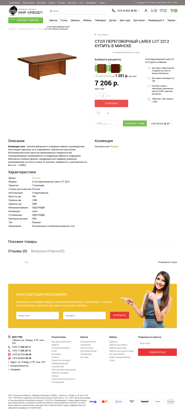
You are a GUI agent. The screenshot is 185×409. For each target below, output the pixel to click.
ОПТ (81, 2)
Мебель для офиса (26, 29)
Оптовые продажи (61, 340)
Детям (112, 20)
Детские (84, 349)
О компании (14, 2)
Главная (11, 29)
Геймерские (86, 346)
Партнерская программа (64, 362)
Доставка (41, 2)
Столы (64, 20)
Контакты (72, 2)
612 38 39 (127, 10)
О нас (54, 343)
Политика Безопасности (63, 371)
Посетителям (86, 340)
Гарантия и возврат (61, 352)
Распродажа (58, 374)
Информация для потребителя (60, 357)
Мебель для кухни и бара (121, 343)
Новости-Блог (28, 2)
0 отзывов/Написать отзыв (125, 52)
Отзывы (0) (17, 243)
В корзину (126, 95)
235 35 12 (21, 343)
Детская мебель (117, 346)
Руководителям (88, 334)
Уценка (171, 20)
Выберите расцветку (108, 59)
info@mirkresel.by (19, 357)
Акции (102, 2)
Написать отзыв (167, 254)
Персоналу (85, 337)
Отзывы (61, 2)
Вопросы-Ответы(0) (48, 243)
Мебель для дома (117, 340)
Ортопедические (88, 343)
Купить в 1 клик (135, 115)
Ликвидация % (156, 20)
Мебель (87, 20)
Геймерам (100, 20)
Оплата (52, 2)
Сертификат (91, 2)
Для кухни (139, 20)
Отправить (119, 307)
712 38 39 (21, 346)
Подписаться (157, 344)
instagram (15, 361)
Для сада (125, 20)
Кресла (53, 20)
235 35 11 (21, 339)
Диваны (75, 20)
